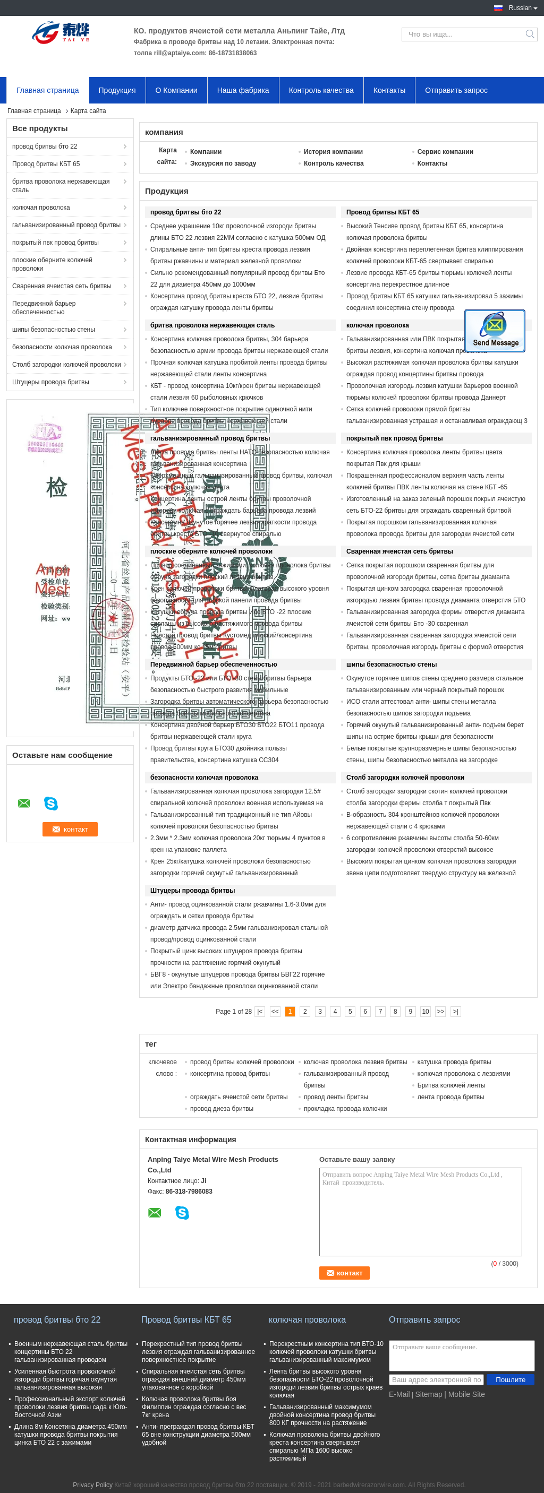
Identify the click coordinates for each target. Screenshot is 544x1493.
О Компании (177, 90)
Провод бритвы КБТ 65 (46, 164)
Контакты (389, 90)
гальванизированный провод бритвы (66, 225)
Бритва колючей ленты (452, 1085)
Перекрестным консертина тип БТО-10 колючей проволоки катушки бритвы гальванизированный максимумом (326, 1351)
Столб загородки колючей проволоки (66, 364)
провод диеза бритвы (221, 1108)
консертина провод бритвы (230, 1073)
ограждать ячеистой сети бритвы (239, 1097)
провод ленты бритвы (336, 1097)
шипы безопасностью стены (53, 329)
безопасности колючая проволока (62, 347)
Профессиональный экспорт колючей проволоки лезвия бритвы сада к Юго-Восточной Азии (71, 1407)
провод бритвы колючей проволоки (242, 1062)
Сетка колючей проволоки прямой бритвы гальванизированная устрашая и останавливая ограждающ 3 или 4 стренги (437, 420)
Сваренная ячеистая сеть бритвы (62, 286)
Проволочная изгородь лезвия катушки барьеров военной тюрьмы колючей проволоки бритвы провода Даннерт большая (432, 397)
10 (425, 1011)
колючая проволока (41, 207)
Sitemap (428, 1394)
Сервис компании (445, 152)
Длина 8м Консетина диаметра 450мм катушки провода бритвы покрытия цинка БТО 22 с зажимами (70, 1434)
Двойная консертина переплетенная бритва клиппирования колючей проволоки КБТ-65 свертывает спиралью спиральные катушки (434, 261)
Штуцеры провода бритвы (50, 382)
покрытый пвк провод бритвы (55, 242)
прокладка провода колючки (345, 1108)
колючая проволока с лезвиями (464, 1073)
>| (455, 1011)
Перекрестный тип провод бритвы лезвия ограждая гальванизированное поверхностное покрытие (198, 1351)
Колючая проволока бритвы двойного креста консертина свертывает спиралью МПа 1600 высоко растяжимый (324, 1446)
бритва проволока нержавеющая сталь (60, 186)
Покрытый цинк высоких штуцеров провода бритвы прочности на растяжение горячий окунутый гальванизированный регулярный (226, 962)
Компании (206, 152)
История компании (333, 152)
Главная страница (47, 90)
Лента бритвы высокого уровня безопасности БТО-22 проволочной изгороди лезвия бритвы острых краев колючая (325, 1383)
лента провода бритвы (451, 1097)
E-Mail (399, 1394)
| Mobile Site (464, 1394)
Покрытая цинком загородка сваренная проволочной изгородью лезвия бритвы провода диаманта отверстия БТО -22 (435, 600)
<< (275, 1011)
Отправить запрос (456, 90)
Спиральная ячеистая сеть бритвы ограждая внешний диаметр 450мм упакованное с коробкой (194, 1379)
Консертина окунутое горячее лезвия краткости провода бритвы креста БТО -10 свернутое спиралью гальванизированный (233, 534)
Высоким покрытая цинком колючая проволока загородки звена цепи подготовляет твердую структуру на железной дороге (431, 873)
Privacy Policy (93, 1485)
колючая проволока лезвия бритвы (355, 1062)
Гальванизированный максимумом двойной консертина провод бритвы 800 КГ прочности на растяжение (322, 1415)
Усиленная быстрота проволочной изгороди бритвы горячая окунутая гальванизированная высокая (65, 1379)
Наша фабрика (243, 90)
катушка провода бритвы (454, 1062)
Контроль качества (321, 90)
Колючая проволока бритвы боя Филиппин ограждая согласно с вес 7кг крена (194, 1407)
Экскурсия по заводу (223, 163)
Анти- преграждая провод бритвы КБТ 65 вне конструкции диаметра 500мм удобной (198, 1434)
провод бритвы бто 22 (45, 146)
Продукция (117, 90)
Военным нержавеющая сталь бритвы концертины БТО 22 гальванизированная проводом (71, 1351)
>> (440, 1011)
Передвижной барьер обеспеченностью (43, 308)
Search (531, 34)
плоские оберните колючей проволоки (52, 264)
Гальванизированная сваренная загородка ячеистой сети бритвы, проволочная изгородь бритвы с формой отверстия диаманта (434, 647)
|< (259, 1011)
